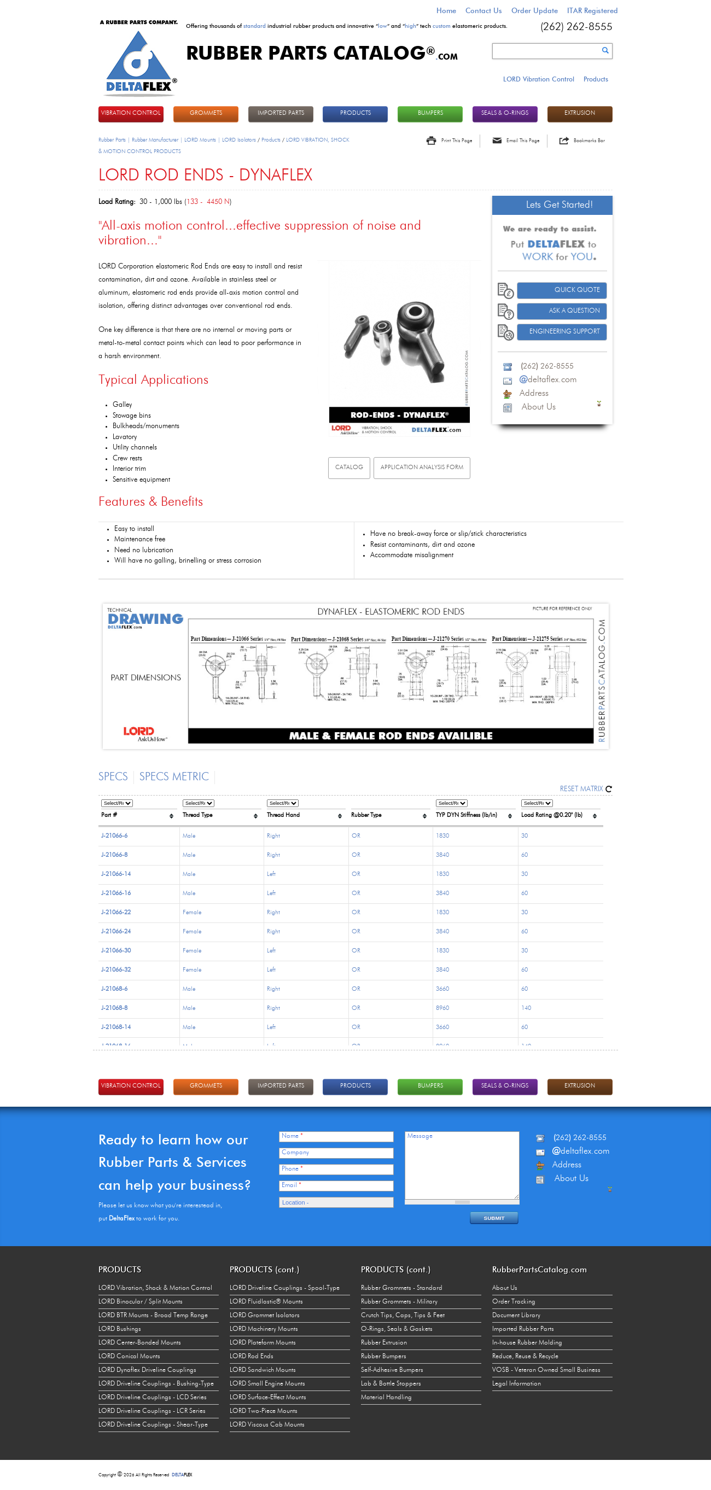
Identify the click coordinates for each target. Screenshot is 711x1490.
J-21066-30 (116, 951)
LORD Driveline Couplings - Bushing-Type (156, 1384)
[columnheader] (139, 811)
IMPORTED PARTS (281, 113)
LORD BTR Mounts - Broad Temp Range (153, 1315)
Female (192, 913)
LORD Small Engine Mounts (267, 1384)
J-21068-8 (114, 1009)
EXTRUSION (579, 113)
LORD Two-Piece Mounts (264, 1411)
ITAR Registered (592, 10)
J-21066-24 (116, 932)
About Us (504, 1288)
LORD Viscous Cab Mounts (267, 1425)
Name (292, 1136)
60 (524, 855)
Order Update (534, 10)
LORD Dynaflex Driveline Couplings (147, 1370)
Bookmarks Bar (589, 140)
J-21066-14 (116, 875)
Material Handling (386, 1397)
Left (271, 875)
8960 (442, 1009)
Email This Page (522, 140)
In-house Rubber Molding (527, 1343)
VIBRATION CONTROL (131, 113)
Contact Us (483, 10)
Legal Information (516, 1384)
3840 (442, 855)
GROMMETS (206, 113)
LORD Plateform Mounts (263, 1343)
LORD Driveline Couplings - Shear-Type (153, 1425)
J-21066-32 (116, 970)
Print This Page (456, 140)
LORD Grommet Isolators (265, 1315)
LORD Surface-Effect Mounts (268, 1397)
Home (446, 10)
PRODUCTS (355, 113)
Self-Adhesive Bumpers (392, 1370)
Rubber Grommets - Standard (401, 1288)
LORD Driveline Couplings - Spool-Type (285, 1288)
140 (526, 1009)
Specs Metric (174, 777)
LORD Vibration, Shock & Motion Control (155, 1288)
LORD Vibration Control (538, 79)
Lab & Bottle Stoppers (391, 1384)
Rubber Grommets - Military (399, 1302)
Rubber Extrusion (384, 1343)
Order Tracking (513, 1302)
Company (295, 1152)
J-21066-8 (114, 855)
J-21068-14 (116, 1028)
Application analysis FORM (422, 468)
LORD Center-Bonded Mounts (139, 1343)
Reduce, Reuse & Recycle (525, 1356)
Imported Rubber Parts (523, 1329)
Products (596, 79)
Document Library (516, 1315)
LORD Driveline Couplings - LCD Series (152, 1397)
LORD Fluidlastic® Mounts (266, 1302)
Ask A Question (574, 311)
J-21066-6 (114, 836)
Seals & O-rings (504, 113)
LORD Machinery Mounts (264, 1329)
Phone (292, 1169)
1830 (442, 836)
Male (189, 836)
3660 (442, 989)
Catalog (349, 468)
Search (605, 50)
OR (356, 836)
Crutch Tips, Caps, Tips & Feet (403, 1315)
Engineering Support (564, 332)
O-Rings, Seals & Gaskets (397, 1329)
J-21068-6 (114, 989)
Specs (113, 777)
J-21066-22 (116, 913)
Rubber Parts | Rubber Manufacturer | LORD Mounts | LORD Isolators (177, 140)
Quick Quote (577, 290)
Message (420, 1136)
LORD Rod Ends (251, 1356)
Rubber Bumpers (383, 1356)
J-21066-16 (116, 894)
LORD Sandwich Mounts (263, 1370)
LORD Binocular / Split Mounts (140, 1302)
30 (524, 836)
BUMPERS (430, 113)
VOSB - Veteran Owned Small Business (546, 1370)
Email (291, 1185)
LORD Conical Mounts (129, 1356)
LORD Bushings (119, 1329)
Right (273, 836)
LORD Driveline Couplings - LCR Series (152, 1411)
